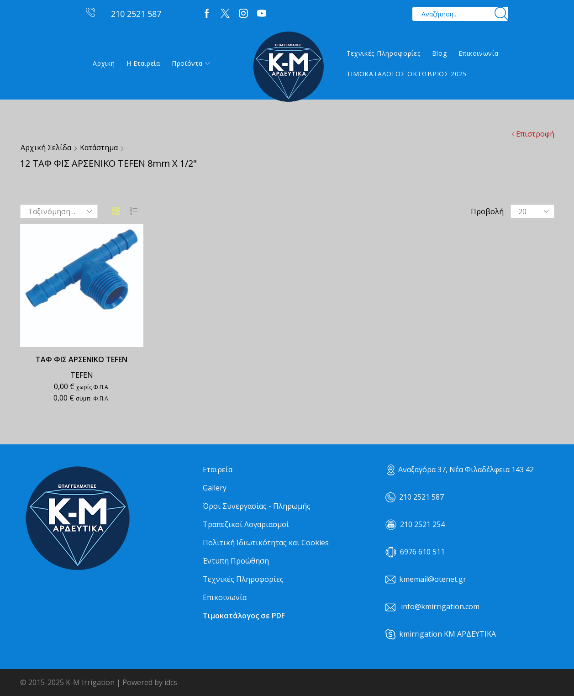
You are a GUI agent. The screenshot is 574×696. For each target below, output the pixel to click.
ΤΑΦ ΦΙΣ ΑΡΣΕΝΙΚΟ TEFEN (81, 359)
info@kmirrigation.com (440, 606)
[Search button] (501, 14)
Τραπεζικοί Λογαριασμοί (246, 524)
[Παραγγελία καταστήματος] (59, 211)
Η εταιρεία (143, 63)
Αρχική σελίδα (46, 147)
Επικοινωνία (478, 53)
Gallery (214, 488)
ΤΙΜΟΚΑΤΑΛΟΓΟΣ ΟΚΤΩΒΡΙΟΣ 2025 (407, 73)
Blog (439, 53)
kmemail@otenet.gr (432, 579)
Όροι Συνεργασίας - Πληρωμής (257, 506)
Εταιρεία (217, 469)
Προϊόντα (191, 63)
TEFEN (81, 375)
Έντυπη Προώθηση (236, 561)
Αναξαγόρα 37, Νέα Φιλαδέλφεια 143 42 (460, 469)
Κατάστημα (99, 147)
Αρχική (104, 63)
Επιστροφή (535, 133)
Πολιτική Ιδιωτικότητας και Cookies (266, 543)
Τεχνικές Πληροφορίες (384, 53)
